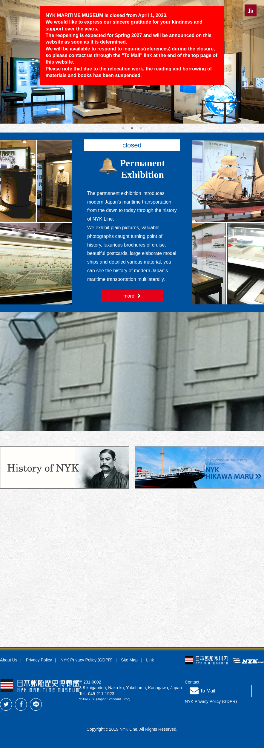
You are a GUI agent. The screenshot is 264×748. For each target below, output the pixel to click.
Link (150, 660)
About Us (8, 660)
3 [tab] (141, 128)
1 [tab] (123, 128)
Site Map (129, 660)
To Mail (132, 55)
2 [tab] (132, 128)
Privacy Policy (39, 660)
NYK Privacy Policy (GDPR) (86, 660)
